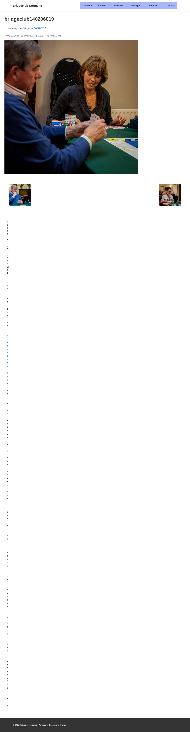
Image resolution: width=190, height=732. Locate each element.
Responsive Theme (57, 725)
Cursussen (118, 5)
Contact (170, 5)
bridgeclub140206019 (34, 28)
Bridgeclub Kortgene (27, 5)
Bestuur (155, 5)
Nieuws (102, 5)
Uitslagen (137, 5)
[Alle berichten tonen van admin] (40, 36)
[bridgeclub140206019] (27, 36)
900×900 (7, 352)
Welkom (87, 5)
